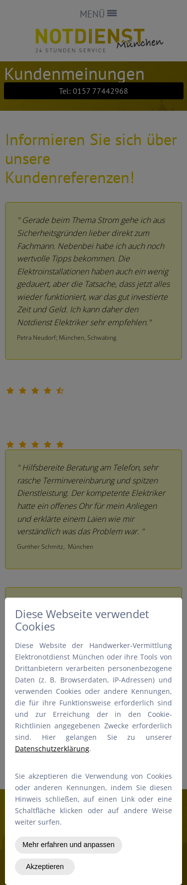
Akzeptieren (45, 867)
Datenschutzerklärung (52, 748)
